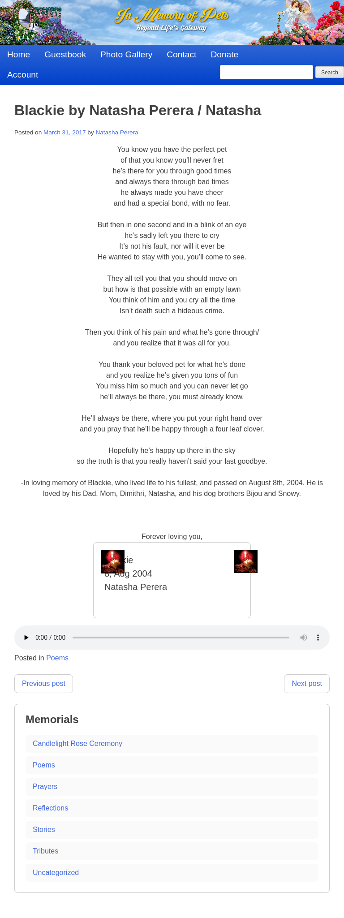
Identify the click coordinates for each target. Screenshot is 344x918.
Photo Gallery (126, 54)
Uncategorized (56, 872)
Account (22, 74)
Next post (307, 683)
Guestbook (65, 54)
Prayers (45, 786)
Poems (57, 658)
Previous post (43, 683)
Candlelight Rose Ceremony (77, 743)
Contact (181, 54)
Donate (224, 54)
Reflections (50, 808)
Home (18, 54)
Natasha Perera (116, 132)
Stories (44, 829)
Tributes (45, 851)
